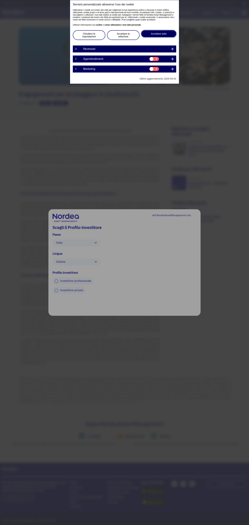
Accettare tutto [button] (159, 33)
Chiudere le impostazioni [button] (89, 35)
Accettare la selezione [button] (123, 35)
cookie (98, 25)
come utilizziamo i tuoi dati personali (122, 25)
